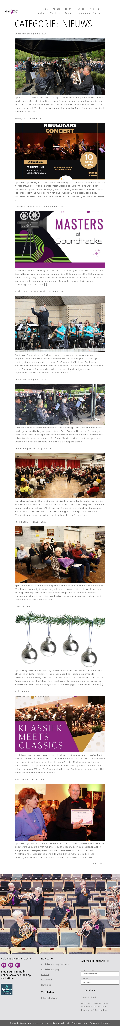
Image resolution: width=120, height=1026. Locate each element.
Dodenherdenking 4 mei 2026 (31, 33)
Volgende (99, 863)
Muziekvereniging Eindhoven (55, 964)
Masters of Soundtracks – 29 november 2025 (39, 206)
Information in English (89, 13)
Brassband (46, 979)
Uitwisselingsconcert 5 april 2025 (33, 448)
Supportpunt (26, 1023)
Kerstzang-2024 (23, 606)
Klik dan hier (100, 1010)
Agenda (56, 9)
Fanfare (45, 974)
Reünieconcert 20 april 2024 (30, 779)
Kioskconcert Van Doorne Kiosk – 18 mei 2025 (40, 291)
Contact (69, 13)
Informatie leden (49, 998)
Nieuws (69, 9)
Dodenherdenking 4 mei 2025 (31, 379)
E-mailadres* (100, 972)
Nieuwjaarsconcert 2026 (28, 118)
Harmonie (46, 985)
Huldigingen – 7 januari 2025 (30, 521)
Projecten (94, 9)
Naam (100, 981)
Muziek (81, 9)
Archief (41, 13)
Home (45, 9)
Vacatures (55, 13)
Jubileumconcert (24, 691)
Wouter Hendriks (101, 1023)
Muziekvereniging (50, 969)
